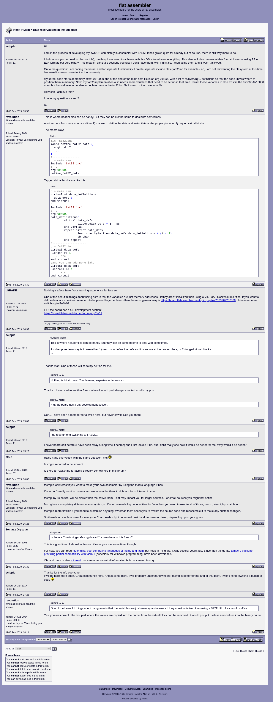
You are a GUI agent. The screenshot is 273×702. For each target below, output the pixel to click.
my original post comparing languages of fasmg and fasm (108, 550)
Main (27, 29)
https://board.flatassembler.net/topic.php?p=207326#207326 (198, 300)
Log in (156, 19)
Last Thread (241, 651)
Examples (148, 689)
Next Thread (256, 651)
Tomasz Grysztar (134, 694)
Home (125, 15)
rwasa (145, 698)
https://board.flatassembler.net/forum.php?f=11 (73, 313)
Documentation (133, 689)
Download (117, 689)
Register (143, 15)
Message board (163, 689)
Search (133, 15)
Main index (104, 689)
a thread (76, 560)
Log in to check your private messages (130, 19)
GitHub (154, 694)
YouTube (162, 694)
